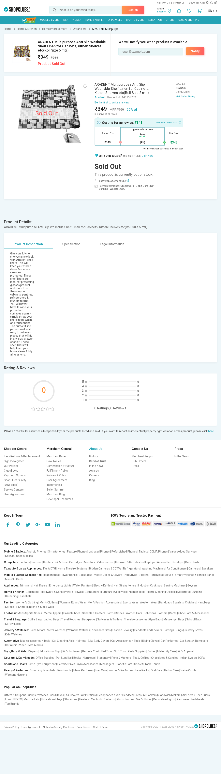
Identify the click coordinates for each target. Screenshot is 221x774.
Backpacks (85, 574)
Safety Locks (13, 623)
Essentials (155, 20)
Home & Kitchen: (14, 591)
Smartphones (56, 551)
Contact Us (178, 3)
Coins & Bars (37, 630)
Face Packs (142, 670)
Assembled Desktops (170, 562)
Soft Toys (120, 651)
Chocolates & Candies (164, 657)
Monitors (89, 562)
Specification (71, 244)
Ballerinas (150, 613)
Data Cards (192, 562)
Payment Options (15, 475)
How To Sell (54, 461)
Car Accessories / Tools (125, 640)
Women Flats (134, 613)
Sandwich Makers (169, 695)
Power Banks (69, 574)
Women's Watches (78, 630)
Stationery (103, 657)
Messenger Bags (174, 619)
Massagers (107, 664)
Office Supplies (45, 657)
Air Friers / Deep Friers (196, 695)
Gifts (202, 657)
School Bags (194, 619)
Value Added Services (183, 551)
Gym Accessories (87, 664)
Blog (92, 480)
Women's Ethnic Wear (72, 602)
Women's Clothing (27, 602)
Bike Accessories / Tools (35, 640)
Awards (94, 470)
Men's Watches (56, 630)
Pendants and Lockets (148, 630)
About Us (95, 449)
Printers (36, 562)
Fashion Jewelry (122, 630)
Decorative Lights (164, 699)
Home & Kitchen (94, 20)
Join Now (147, 155)
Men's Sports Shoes (30, 613)
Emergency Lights (60, 585)
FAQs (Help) (11, 484)
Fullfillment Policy (57, 470)
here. (211, 431)
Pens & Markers (121, 657)
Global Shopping (188, 20)
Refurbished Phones (124, 551)
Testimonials (55, 484)
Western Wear (148, 602)
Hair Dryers (40, 585)
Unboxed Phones (99, 551)
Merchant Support (143, 456)
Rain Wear (183, 699)
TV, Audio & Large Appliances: (23, 568)
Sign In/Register (14, 461)
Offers (170, 20)
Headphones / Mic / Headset (115, 695)
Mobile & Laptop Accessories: (23, 574)
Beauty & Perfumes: (16, 670)
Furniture (106, 591)
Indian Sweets (189, 657)
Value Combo (189, 670)
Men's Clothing (49, 602)
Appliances (115, 20)
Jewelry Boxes (193, 630)
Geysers (192, 585)
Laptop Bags (51, 619)
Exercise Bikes (66, 664)
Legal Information (112, 244)
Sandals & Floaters (93, 613)
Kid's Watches (13, 634)
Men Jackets (32, 699)
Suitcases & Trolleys (109, 619)
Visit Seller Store (185, 96)
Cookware (120, 591)
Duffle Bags (35, 619)
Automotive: (12, 640)
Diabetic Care (124, 664)
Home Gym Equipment (42, 664)
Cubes (151, 651)
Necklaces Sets (101, 630)
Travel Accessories (135, 619)
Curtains (197, 591)
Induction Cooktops (150, 585)
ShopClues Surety (15, 480)
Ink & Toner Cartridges (68, 562)
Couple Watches (38, 695)
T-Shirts (20, 606)
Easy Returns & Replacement (22, 456)
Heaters (84, 699)
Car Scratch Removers (194, 640)
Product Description (28, 244)
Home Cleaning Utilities (161, 591)
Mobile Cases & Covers (108, 574)
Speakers (208, 568)
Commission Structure (61, 465)
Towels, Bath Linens (87, 591)
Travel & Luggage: (15, 619)
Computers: (11, 562)
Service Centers (14, 489)
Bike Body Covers (99, 640)
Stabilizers (71, 699)
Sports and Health (15, 664)
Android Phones (36, 551)
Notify (195, 51)
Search (133, 9)
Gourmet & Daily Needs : (19, 657)
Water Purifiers (82, 585)
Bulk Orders (139, 461)
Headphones (51, 574)
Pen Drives (130, 574)
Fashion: (9, 602)
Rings (179, 630)
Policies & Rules (56, 475)
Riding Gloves (150, 640)
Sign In (212, 10)
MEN (65, 20)
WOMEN (76, 20)
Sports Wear (130, 602)
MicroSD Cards (14, 579)
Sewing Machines (175, 585)
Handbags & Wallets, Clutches (177, 602)
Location (161, 11)
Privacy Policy (11, 727)
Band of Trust (97, 461)
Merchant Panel (56, 456)
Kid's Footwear (72, 651)
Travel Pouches (70, 619)
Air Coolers (72, 695)
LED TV (17, 699)
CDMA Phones (159, 551)
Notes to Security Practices (58, 727)
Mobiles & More (49, 20)
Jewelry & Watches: (16, 630)
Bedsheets (32, 591)
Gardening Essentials (18, 596)
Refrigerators (131, 568)
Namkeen (89, 657)
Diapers (33, 651)
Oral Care (156, 670)
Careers (94, 475)
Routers (48, 562)
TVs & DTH (49, 568)
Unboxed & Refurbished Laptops (135, 562)
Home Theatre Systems (72, 568)
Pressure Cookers (146, 695)
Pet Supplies (64, 657)
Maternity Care (166, 651)
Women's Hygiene (16, 674)
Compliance (83, 727)
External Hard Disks (151, 574)
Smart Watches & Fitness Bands (194, 574)
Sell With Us (163, 3)
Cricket (138, 664)
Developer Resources (60, 499)
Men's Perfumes (83, 670)
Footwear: (10, 613)
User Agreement (14, 494)
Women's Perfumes (121, 670)
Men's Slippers (53, 613)
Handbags (204, 602)
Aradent (100, 97)
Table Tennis (152, 664)
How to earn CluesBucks (168, 122)
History (93, 456)
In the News (96, 465)
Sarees (9, 606)
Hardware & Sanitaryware (57, 591)
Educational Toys (50, 651)
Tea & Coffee (141, 657)
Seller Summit (55, 489)
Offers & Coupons (15, 695)
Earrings (169, 630)
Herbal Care (171, 670)
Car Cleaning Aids (63, 640)
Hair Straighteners (125, 585)
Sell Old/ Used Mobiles (19, 555)
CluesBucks (11, 470)
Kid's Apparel (186, 651)
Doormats (183, 591)
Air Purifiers (88, 695)
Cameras (194, 568)
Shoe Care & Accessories (194, 613)
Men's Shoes (144, 699)
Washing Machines (153, 568)
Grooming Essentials (42, 670)
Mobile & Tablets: (15, 551)
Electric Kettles (103, 585)
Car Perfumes (169, 640)
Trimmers (26, 585)
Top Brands (12, 703)
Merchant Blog (56, 494)
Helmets (81, 640)
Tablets (143, 551)
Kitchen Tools (137, 591)
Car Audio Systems (103, 699)
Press (135, 465)
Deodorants (64, 670)
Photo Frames (125, 699)
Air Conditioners (177, 568)
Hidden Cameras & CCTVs (105, 568)
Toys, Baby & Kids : (16, 651)
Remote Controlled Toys (97, 651)
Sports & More (135, 20)
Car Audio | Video (15, 645)
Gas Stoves (57, 695)
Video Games (105, 562)
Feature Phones (77, 551)
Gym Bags (155, 619)
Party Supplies (137, 651)
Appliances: (11, 585)
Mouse (169, 574)
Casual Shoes (71, 613)
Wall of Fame (100, 727)
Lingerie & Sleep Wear (40, 606)
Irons (8, 699)
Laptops (25, 562)
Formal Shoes (115, 613)
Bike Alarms (35, 645)
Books (77, 657)
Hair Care (101, 670)
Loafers (163, 613)
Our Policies (11, 465)
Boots (173, 613)
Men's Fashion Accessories (104, 602)
